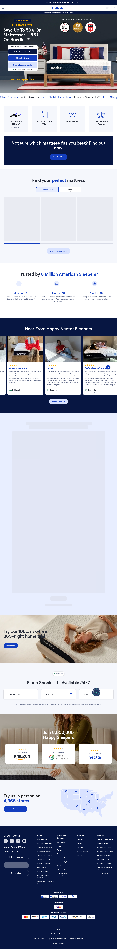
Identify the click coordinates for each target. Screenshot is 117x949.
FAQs (59, 846)
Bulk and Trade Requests (62, 875)
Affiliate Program (82, 851)
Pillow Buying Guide (103, 855)
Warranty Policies (63, 870)
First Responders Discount (43, 877)
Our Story (80, 840)
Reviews (60, 854)
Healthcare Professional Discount (45, 883)
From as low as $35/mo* (15, 122)
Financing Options (63, 862)
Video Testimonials (63, 858)
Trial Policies (61, 866)
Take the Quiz (58, 157)
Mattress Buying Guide (105, 851)
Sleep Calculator (102, 844)
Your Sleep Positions (104, 863)
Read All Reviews (58, 401)
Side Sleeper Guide (103, 859)
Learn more (10, 646)
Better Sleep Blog (103, 873)
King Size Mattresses (44, 844)
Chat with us (16, 857)
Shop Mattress (22, 58)
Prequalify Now (68, 2)
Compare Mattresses (58, 251)
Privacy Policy (39, 939)
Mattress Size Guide (104, 847)
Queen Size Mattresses (45, 847)
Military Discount (43, 871)
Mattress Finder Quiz (44, 863)
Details (31, 308)
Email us (16, 873)
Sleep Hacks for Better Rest (105, 868)
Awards (79, 855)
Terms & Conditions (76, 939)
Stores (79, 844)
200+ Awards (37, 97)
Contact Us (61, 842)
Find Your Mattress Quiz (105, 840)
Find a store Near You (15, 809)
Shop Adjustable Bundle (22, 65)
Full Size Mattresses (44, 851)
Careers (80, 847)
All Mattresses (42, 840)
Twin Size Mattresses (44, 855)
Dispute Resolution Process (56, 939)
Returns (60, 850)
